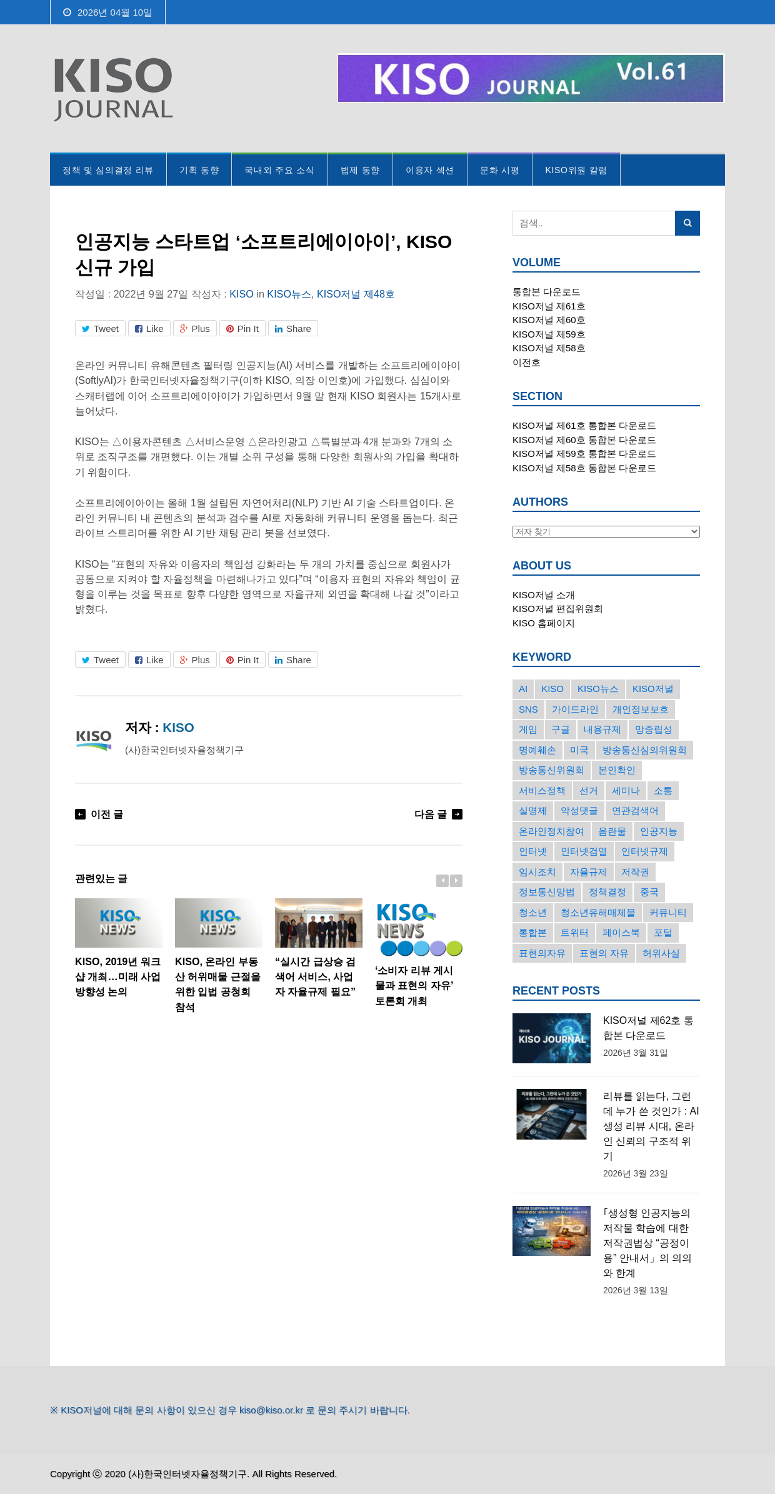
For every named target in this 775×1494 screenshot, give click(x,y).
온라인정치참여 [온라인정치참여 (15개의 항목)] (551, 831)
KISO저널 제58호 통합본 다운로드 (584, 468)
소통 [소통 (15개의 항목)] (663, 790)
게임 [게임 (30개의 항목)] (528, 729)
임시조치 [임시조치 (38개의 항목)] (537, 871)
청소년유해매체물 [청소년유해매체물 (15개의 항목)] (598, 912)
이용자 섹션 (430, 170)
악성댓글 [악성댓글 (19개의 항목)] (579, 810)
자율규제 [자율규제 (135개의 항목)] (589, 871)
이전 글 (107, 814)
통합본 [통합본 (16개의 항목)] (533, 932)
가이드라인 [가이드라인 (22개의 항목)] (575, 709)
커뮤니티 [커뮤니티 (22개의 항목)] (668, 912)
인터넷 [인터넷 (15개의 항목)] (533, 851)
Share (293, 328)
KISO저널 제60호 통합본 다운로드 (584, 439)
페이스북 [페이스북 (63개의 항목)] (621, 932)
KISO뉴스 (289, 293)
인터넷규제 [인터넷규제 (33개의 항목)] (644, 851)
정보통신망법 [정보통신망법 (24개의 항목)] (547, 891)
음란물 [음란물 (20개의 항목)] (612, 831)
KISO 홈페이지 (543, 623)
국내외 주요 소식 (279, 170)
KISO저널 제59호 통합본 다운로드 (584, 453)
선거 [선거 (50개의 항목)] (588, 790)
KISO (241, 293)
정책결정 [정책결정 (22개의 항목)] (607, 891)
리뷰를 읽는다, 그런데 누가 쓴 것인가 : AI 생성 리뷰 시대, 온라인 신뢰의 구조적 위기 (651, 1126)
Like (149, 328)
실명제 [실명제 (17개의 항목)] (533, 810)
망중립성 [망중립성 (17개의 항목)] (653, 729)
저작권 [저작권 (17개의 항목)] (635, 871)
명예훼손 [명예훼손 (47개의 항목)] (537, 749)
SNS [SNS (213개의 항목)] (528, 709)
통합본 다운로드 (546, 291)
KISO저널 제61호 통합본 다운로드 (584, 425)
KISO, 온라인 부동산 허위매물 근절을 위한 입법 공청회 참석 (218, 955)
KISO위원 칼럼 (576, 170)
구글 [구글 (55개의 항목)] (560, 729)
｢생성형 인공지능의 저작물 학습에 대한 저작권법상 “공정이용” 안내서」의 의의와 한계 (647, 1243)
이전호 (526, 362)
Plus (195, 328)
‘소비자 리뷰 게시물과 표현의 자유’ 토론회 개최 (418, 952)
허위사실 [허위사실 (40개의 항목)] (661, 953)
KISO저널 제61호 (549, 306)
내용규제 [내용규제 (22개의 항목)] (602, 729)
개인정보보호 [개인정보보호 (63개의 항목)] (640, 709)
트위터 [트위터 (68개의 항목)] (575, 932)
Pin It (242, 328)
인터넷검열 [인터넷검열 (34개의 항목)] (584, 851)
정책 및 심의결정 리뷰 (108, 170)
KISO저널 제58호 (549, 348)
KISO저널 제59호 (549, 334)
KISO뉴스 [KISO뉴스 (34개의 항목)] (598, 688)
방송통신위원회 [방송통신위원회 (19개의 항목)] (551, 770)
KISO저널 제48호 (356, 293)
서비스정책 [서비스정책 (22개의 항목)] (542, 790)
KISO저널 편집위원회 (557, 608)
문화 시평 (499, 170)
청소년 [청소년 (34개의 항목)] (533, 912)
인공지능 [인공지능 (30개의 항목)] (659, 831)
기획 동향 (199, 170)
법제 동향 (360, 170)
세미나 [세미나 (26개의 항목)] (626, 790)
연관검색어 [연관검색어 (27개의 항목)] (635, 810)
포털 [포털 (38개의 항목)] (663, 932)
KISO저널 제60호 (549, 319)
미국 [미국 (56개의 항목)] (579, 749)
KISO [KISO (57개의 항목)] (552, 688)
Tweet (100, 328)
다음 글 (431, 814)
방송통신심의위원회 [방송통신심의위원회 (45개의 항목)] (644, 749)
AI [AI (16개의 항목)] (523, 688)
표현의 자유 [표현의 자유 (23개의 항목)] (604, 953)
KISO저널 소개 (543, 594)
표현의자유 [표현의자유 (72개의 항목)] (542, 953)
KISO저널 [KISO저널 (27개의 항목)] (653, 688)
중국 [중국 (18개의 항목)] (649, 891)
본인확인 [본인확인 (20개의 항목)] (617, 770)
